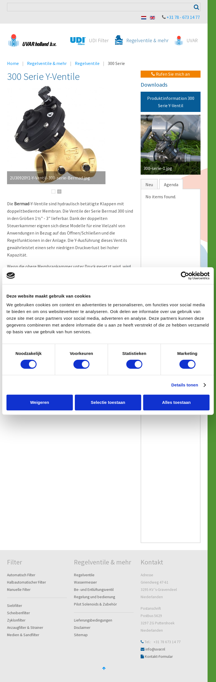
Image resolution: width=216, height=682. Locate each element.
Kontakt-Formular (159, 656)
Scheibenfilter (18, 613)
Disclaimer (82, 627)
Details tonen (184, 384)
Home (13, 63)
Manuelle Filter (18, 589)
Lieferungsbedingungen (93, 620)
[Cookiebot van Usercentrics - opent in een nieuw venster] (185, 275)
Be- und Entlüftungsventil (94, 589)
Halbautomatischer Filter (26, 582)
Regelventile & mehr (47, 63)
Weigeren (39, 402)
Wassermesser (85, 582)
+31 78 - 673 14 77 (183, 17)
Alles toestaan (176, 402)
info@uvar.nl (155, 649)
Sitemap (81, 635)
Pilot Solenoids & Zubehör (95, 604)
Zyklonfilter (16, 620)
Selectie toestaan (108, 402)
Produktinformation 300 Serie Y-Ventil (170, 101)
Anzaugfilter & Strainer (25, 627)
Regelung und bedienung (94, 597)
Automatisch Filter (21, 575)
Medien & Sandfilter (23, 635)
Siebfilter (14, 605)
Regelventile (87, 63)
